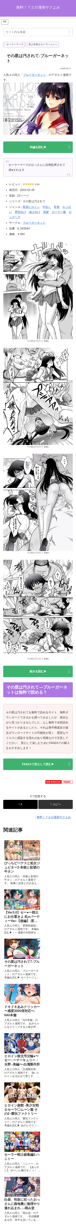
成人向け (34, 212)
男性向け (20, 212)
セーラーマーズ (13, 44)
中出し (47, 207)
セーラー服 (59, 212)
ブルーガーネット (34, 74)
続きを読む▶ (38, 671)
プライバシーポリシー (55, 1207)
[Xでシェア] (20, 804)
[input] (38, 32)
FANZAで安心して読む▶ (38, 764)
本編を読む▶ (38, 147)
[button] (69, 32)
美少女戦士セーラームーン (42, 44)
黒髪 (46, 212)
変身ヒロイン (31, 207)
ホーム (20, 1207)
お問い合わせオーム (38, 1213)
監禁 (57, 207)
